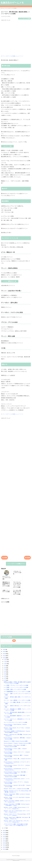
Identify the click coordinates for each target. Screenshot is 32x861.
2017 (4, 838)
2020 (4, 832)
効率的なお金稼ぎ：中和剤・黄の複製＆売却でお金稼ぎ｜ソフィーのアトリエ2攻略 (17, 682)
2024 (4, 653)
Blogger (18, 855)
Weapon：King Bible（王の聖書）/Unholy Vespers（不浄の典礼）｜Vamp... (17, 804)
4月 (5, 676)
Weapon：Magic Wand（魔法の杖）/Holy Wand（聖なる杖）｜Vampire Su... (17, 818)
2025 (4, 651)
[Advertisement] (16, 37)
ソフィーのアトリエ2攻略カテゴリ (16, 563)
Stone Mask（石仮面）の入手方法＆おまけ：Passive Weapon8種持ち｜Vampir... (17, 732)
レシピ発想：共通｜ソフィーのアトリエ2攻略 (15, 689)
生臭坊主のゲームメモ (12, 2)
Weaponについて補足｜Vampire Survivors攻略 (15, 741)
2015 (4, 843)
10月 (5, 663)
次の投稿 (4, 557)
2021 (4, 830)
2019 (4, 834)
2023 (4, 655)
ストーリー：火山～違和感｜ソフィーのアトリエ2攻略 (17, 700)
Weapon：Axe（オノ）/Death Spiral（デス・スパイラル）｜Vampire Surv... (17, 811)
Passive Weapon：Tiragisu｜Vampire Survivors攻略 (17, 743)
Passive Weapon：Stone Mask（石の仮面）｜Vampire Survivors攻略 (15, 746)
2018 (4, 836)
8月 (5, 667)
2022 (4, 657)
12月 (5, 659)
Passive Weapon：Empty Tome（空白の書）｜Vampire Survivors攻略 (16, 772)
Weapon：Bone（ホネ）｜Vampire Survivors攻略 (16, 788)
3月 (5, 678)
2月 (5, 680)
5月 (5, 674)
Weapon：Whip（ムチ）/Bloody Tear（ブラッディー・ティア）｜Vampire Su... (16, 821)
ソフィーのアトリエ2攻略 (24, 18)
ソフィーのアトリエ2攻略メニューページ (12, 56)
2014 (4, 845)
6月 (5, 672)
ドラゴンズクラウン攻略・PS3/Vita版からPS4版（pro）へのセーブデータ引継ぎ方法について (16, 824)
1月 (5, 828)
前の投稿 (27, 557)
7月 (5, 669)
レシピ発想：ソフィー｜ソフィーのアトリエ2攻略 (16, 687)
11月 (5, 661)
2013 (4, 847)
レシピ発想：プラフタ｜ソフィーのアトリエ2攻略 (16, 685)
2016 (4, 841)
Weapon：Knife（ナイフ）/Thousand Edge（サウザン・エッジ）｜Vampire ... (17, 814)
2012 (4, 849)
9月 (5, 665)
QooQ (18, 860)
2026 (4, 649)
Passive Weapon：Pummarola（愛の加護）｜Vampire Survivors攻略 (15, 776)
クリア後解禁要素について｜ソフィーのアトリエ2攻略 (17, 691)
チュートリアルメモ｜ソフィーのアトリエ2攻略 (15, 722)
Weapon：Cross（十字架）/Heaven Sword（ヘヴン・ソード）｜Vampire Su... (16, 808)
